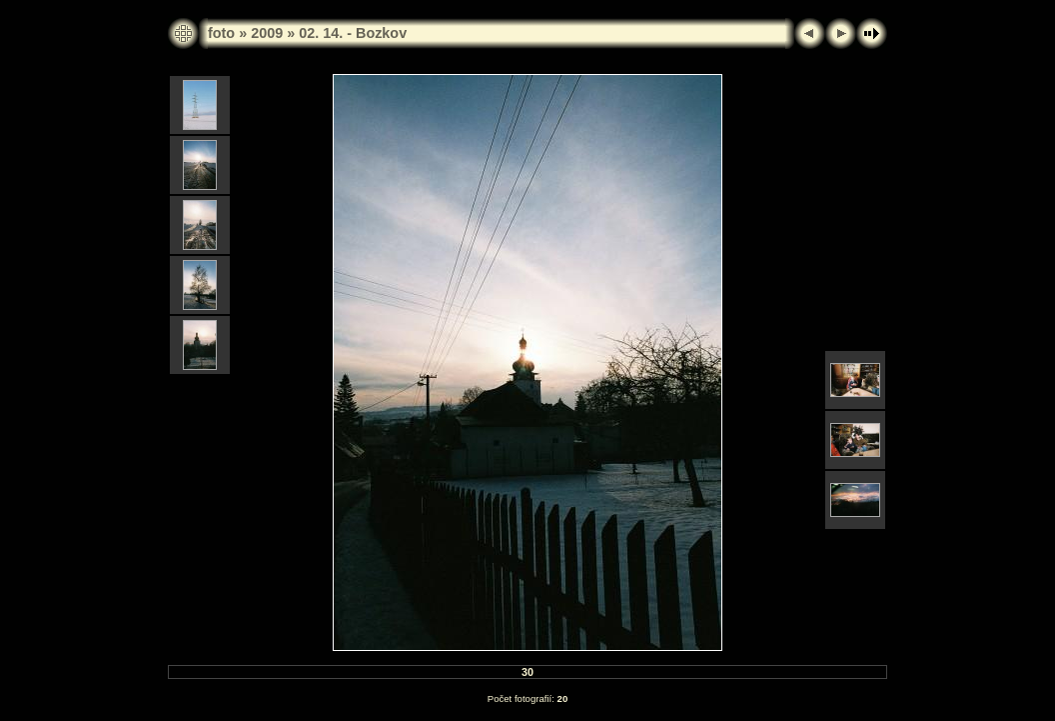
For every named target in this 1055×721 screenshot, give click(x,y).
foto (221, 33)
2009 (267, 33)
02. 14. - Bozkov (353, 33)
